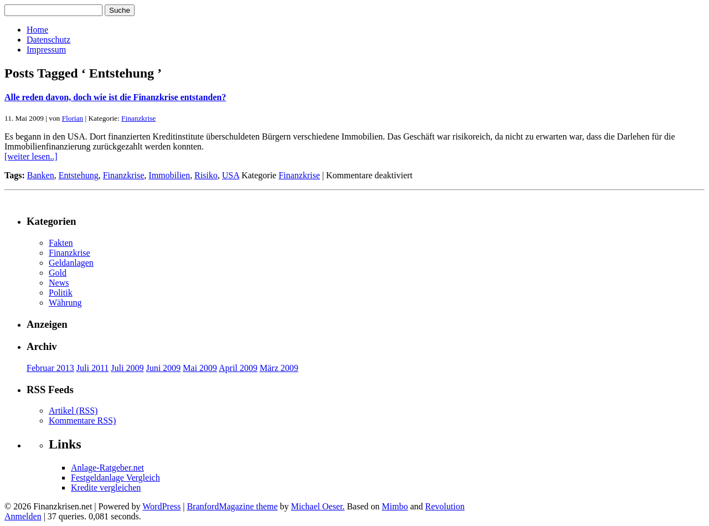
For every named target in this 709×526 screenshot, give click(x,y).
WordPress (161, 506)
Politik (61, 292)
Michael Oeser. (318, 506)
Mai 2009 (200, 368)
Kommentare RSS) (82, 420)
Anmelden (23, 516)
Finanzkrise (138, 118)
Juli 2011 (92, 368)
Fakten (61, 242)
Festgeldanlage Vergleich (115, 477)
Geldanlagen (71, 262)
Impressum (46, 49)
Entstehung (79, 175)
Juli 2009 (127, 368)
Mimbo (395, 506)
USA (230, 175)
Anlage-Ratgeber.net (107, 467)
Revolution (445, 506)
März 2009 (279, 368)
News (59, 282)
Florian (73, 118)
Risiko (206, 175)
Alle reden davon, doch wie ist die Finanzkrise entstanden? (115, 97)
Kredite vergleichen (106, 487)
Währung (65, 302)
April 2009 (238, 368)
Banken (40, 175)
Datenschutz (48, 39)
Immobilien (169, 175)
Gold (57, 272)
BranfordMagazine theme (232, 506)
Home (37, 29)
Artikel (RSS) (73, 410)
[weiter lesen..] (31, 156)
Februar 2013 (50, 368)
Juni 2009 (163, 368)
